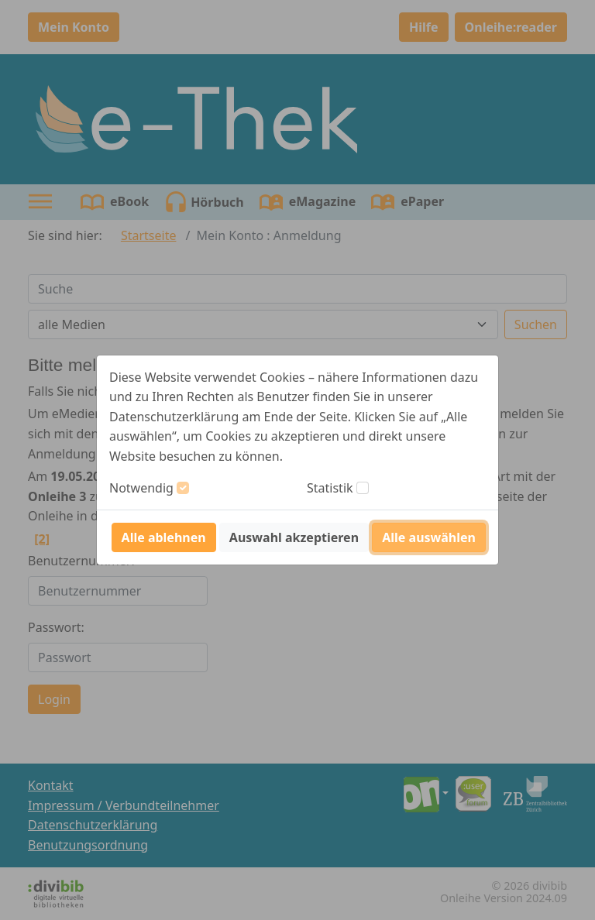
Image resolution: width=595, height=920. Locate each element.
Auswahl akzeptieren (294, 537)
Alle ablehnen (164, 537)
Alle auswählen (429, 537)
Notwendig (141, 487)
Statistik (330, 487)
